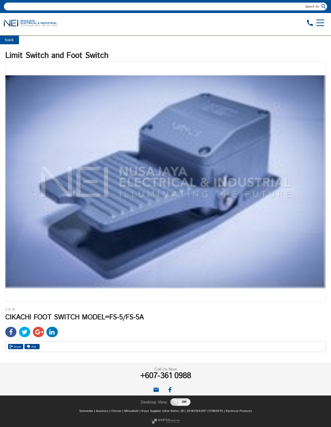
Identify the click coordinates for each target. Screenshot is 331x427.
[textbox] (162, 6)
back (9, 40)
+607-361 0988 (165, 376)
